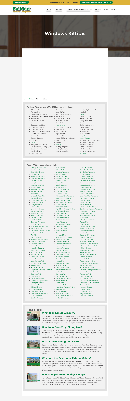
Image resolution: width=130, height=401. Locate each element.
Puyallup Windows (37, 220)
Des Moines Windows (38, 278)
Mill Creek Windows (62, 257)
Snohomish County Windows (40, 231)
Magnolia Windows (86, 276)
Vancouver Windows (87, 241)
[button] (21, 2)
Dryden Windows (86, 291)
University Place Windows (39, 196)
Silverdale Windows (37, 172)
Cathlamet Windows (87, 231)
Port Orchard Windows (38, 241)
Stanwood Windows (62, 241)
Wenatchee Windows (63, 233)
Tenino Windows (85, 205)
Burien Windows (36, 296)
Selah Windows (85, 218)
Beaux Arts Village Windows (65, 198)
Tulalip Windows (36, 228)
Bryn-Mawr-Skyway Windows (66, 209)
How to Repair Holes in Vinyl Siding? (63, 374)
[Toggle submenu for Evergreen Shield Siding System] (91, 10)
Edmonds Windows (62, 248)
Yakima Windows (61, 231)
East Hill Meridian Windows (89, 207)
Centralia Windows (37, 291)
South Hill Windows (62, 298)
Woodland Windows (87, 220)
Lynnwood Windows (62, 235)
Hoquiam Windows (37, 267)
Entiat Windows (85, 289)
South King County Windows (89, 263)
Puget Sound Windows (88, 261)
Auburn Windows (61, 194)
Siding (82, 114)
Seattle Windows (36, 198)
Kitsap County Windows (88, 254)
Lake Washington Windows (89, 280)
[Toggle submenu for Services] (63, 10)
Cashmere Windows (62, 220)
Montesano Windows (87, 237)
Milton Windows (85, 202)
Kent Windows (36, 187)
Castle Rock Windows (87, 235)
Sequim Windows (86, 213)
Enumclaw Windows (38, 222)
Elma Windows (36, 276)
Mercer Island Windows (63, 278)
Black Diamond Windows (64, 202)
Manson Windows (86, 287)
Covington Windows (37, 283)
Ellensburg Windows (87, 228)
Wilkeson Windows (86, 191)
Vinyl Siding (84, 136)
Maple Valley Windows (38, 259)
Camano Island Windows (39, 293)
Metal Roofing (60, 125)
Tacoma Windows (37, 213)
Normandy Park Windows (88, 198)
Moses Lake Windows (87, 226)
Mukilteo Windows (62, 276)
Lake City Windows (86, 296)
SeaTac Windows (61, 272)
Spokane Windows (86, 278)
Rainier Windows (36, 237)
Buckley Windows (37, 298)
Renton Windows (36, 218)
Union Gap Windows (87, 250)
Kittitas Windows (85, 248)
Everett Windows (36, 181)
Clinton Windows (36, 287)
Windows (83, 153)
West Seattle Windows (63, 270)
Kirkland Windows (62, 226)
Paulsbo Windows (86, 252)
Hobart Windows (85, 259)
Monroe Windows (37, 254)
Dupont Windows (61, 183)
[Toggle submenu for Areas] (100, 10)
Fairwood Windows (62, 285)
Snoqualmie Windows (63, 267)
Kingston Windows (86, 293)
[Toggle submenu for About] (52, 10)
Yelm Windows (61, 174)
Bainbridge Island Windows (65, 196)
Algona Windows (61, 187)
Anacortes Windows (62, 189)
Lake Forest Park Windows (89, 196)
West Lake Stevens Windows (89, 246)
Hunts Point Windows (87, 194)
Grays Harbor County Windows (41, 270)
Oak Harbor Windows (38, 246)
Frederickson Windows (87, 183)
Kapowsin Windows (86, 265)
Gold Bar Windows (37, 274)
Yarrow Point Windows (87, 185)
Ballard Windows (36, 191)
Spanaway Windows (62, 250)
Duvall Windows (61, 265)
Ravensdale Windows (87, 178)
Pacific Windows (85, 174)
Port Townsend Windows (39, 239)
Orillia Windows (85, 200)
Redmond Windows (62, 239)
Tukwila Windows (61, 289)
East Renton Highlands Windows (91, 209)
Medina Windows (61, 280)
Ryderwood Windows (38, 233)
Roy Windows (35, 235)
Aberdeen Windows (62, 172)
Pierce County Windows (39, 200)
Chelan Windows (85, 285)
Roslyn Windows (85, 222)
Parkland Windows (37, 244)
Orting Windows (36, 205)
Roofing (58, 144)
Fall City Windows (86, 233)
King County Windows (38, 263)
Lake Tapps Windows (63, 178)
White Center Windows (87, 215)
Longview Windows (37, 209)
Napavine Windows (37, 248)
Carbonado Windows (63, 215)
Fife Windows (35, 174)
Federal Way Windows (63, 224)
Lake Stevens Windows (38, 185)
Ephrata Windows (86, 257)
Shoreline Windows (37, 189)
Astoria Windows (61, 185)
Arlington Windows (62, 191)
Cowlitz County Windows (39, 280)
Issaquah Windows (62, 228)
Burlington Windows (62, 211)
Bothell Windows (61, 205)
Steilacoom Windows (87, 187)
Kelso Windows (36, 265)
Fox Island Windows (86, 274)
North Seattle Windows (88, 170)
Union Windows (36, 224)
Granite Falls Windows (87, 172)
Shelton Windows (61, 261)
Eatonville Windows (62, 263)
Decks (33, 142)
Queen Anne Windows (87, 189)
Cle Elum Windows (86, 239)
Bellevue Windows (37, 202)
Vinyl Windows (85, 138)
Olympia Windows (37, 207)
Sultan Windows (61, 283)
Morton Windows (36, 252)
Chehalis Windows (37, 289)
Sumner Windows (37, 215)
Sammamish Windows (63, 244)
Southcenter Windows (87, 181)
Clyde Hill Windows (86, 176)
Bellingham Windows (63, 200)
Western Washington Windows (90, 270)
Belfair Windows (61, 170)
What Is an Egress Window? (58, 312)
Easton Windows (85, 224)
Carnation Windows (62, 218)
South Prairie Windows (87, 267)
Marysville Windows (37, 257)
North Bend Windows (63, 259)
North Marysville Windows (64, 296)
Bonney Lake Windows (38, 168)
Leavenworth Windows (88, 211)
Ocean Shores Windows (64, 237)
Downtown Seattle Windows (89, 283)
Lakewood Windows (38, 178)
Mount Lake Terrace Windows (65, 287)
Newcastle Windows (62, 293)
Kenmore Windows (62, 274)
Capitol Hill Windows (62, 213)
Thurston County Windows (89, 244)
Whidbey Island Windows (39, 226)
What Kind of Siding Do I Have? (60, 341)
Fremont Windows (86, 168)
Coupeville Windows (38, 285)
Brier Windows (60, 168)
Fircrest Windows (61, 291)
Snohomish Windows (63, 254)
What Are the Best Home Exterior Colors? (66, 358)
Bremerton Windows (62, 207)
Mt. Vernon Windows (38, 176)
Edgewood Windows (63, 246)
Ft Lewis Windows (86, 272)
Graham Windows (37, 272)
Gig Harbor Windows (38, 170)
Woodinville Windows (63, 252)
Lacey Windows (36, 183)
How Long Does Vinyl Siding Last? (62, 327)
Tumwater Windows (37, 211)
